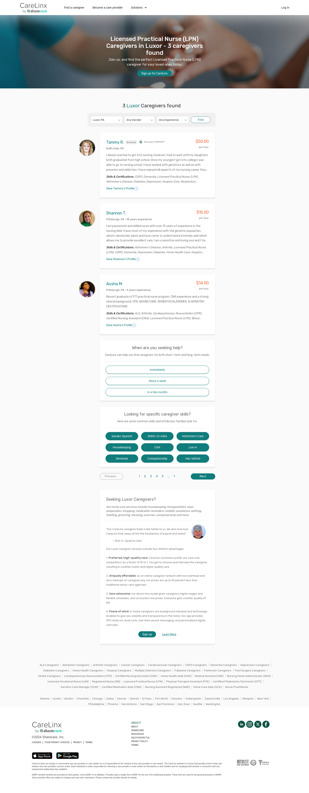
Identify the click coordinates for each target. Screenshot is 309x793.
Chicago (97, 698)
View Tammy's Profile (122, 189)
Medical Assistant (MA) (209, 676)
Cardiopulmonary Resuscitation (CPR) (88, 676)
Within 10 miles (157, 436)
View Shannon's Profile (123, 259)
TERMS (88, 742)
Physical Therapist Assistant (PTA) (188, 681)
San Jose (184, 704)
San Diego (146, 704)
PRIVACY (77, 742)
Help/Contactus (140, 738)
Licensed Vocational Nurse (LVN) (68, 681)
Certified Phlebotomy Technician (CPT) (237, 681)
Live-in (193, 447)
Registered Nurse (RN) (106, 681)
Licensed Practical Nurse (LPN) (143, 681)
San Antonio (129, 704)
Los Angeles (231, 698)
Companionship (157, 458)
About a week (157, 381)
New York (263, 698)
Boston (68, 698)
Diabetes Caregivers (56, 670)
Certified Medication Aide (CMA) (122, 687)
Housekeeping (122, 447)
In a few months (157, 392)
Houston (176, 698)
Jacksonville (212, 698)
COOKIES (36, 742)
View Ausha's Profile (121, 325)
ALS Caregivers (49, 665)
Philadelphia (96, 704)
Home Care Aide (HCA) (207, 687)
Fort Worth (161, 698)
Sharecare (137, 730)
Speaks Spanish (121, 436)
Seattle (197, 704)
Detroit (134, 698)
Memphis (248, 698)
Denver (122, 698)
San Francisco (165, 704)
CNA (157, 447)
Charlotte (83, 698)
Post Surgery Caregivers (250, 670)
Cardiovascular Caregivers (165, 665)
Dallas (110, 698)
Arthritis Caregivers (105, 665)
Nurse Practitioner (236, 687)
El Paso (147, 698)
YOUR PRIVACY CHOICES (57, 742)
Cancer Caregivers (133, 665)
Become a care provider (108, 7)
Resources (137, 734)
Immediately (157, 369)
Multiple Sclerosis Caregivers (153, 670)
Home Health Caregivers (88, 670)
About (134, 727)
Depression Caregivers (254, 665)
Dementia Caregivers (223, 665)
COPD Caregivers (196, 665)
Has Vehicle (192, 458)
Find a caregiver (74, 7)
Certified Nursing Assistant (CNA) (136, 676)
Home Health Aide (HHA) (176, 676)
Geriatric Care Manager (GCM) (79, 687)
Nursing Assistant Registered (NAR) (167, 687)
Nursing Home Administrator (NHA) (249, 676)
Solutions (139, 7)
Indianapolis (193, 698)
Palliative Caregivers (188, 670)
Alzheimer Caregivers (76, 665)
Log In (285, 7)
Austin (57, 698)
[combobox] (159, 119)
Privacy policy (139, 741)
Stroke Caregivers (49, 676)
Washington (213, 704)
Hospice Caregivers (119, 670)
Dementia (122, 458)
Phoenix (113, 704)
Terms (134, 745)
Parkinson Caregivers (217, 670)
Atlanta (44, 698)
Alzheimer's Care (193, 436)
